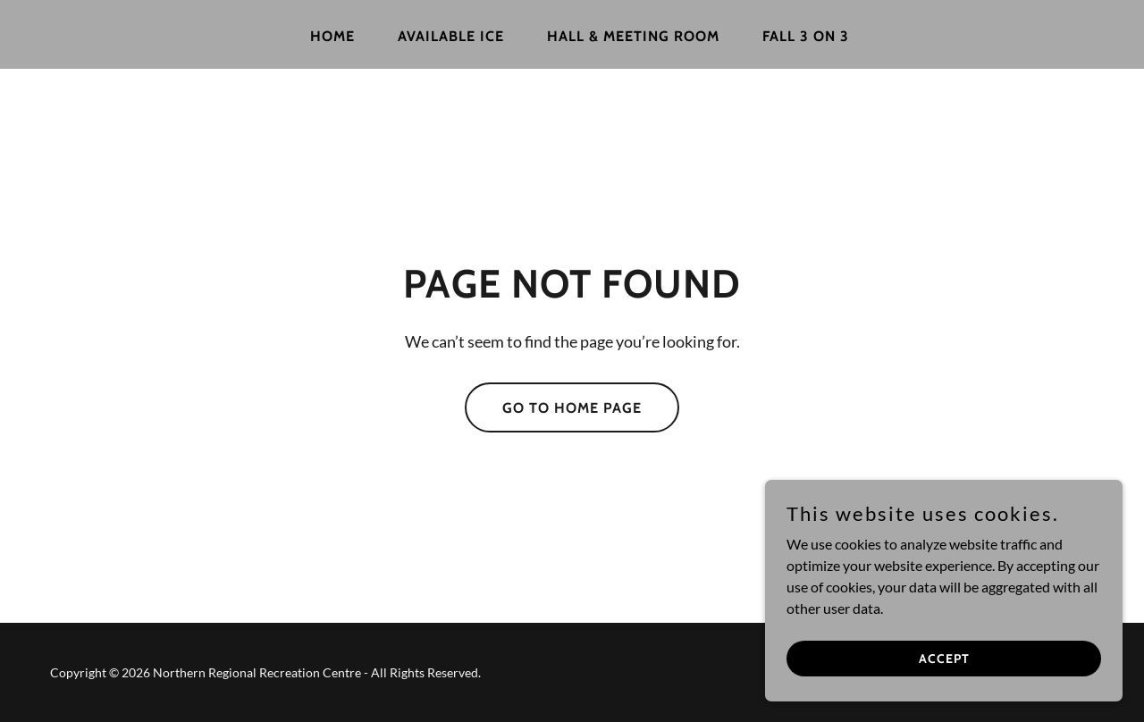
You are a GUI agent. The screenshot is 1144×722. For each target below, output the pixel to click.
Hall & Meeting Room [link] (633, 36)
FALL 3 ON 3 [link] (805, 36)
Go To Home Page (572, 407)
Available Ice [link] (451, 36)
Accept (944, 658)
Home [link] (332, 36)
